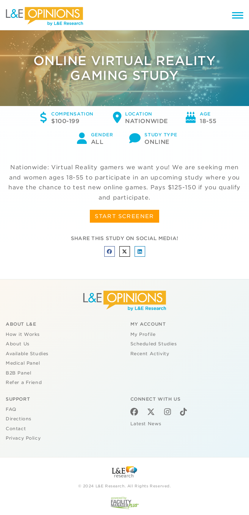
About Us (18, 343)
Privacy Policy (23, 438)
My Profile (143, 334)
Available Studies (27, 353)
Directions (18, 418)
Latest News (145, 423)
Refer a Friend (24, 382)
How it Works (23, 334)
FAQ (11, 409)
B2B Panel (18, 373)
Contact (16, 428)
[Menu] (237, 16)
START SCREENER (124, 216)
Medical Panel (23, 363)
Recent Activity (149, 353)
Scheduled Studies (153, 343)
